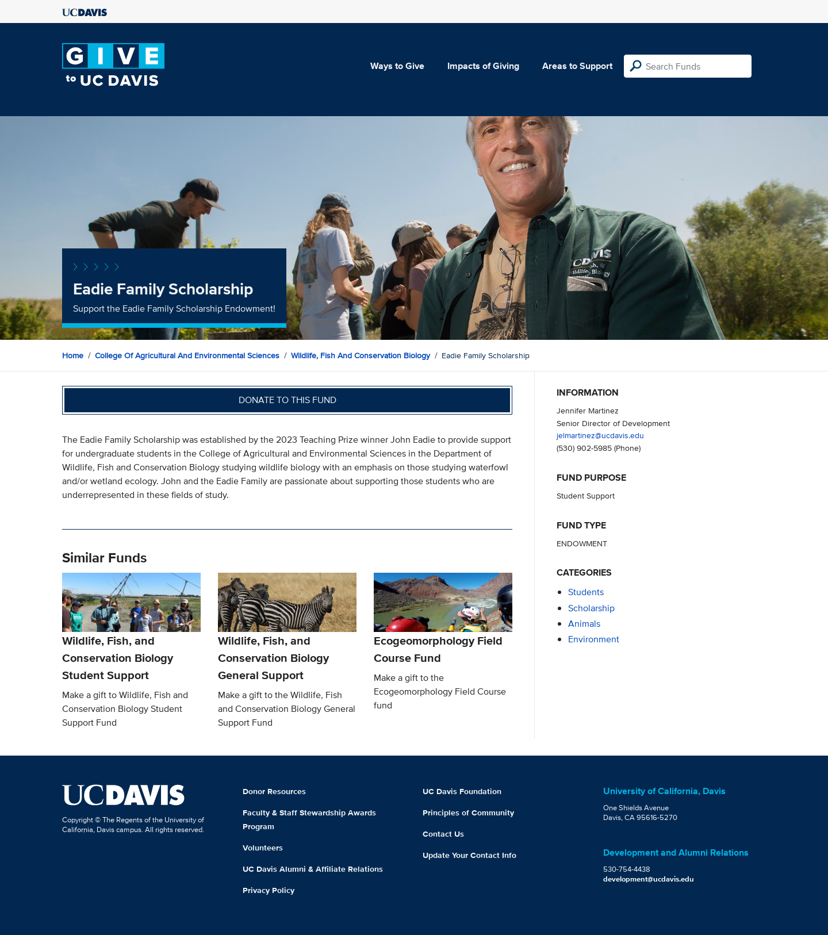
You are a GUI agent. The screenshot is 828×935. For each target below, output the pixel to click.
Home (72, 355)
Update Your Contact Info (469, 855)
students (586, 592)
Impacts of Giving (483, 65)
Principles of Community (468, 812)
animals (584, 623)
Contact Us (443, 834)
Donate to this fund (287, 400)
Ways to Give (397, 65)
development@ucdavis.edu (648, 878)
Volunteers (263, 847)
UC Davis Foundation (462, 791)
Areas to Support (577, 65)
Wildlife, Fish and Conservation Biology (360, 355)
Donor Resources (274, 791)
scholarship (591, 608)
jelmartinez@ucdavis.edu (600, 435)
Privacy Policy (268, 890)
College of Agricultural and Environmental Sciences (187, 355)
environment (593, 639)
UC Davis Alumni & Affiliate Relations (313, 869)
